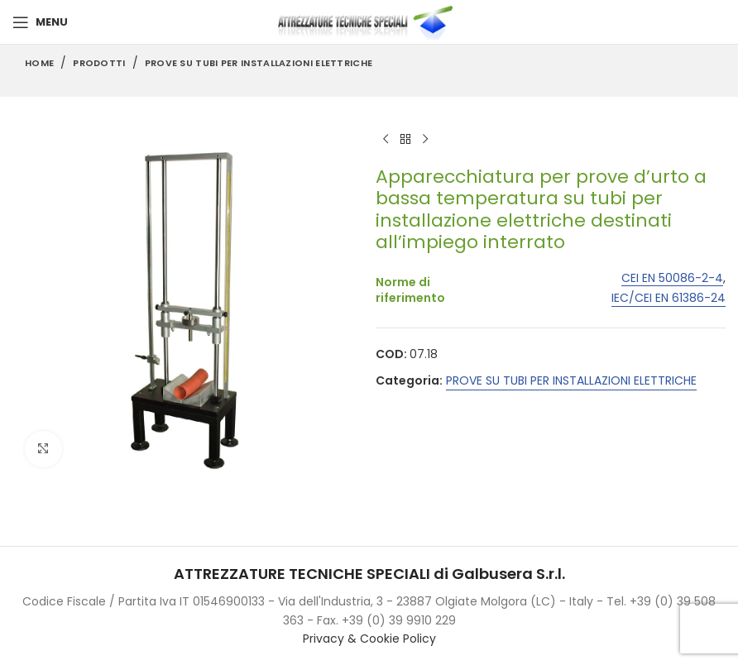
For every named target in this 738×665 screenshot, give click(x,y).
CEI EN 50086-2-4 (672, 278)
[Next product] (425, 140)
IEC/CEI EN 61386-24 (668, 298)
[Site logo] (369, 21)
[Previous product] (385, 140)
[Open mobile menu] (40, 22)
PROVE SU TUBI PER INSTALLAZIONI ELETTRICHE (259, 62)
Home (39, 62)
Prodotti (99, 62)
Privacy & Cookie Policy (369, 638)
